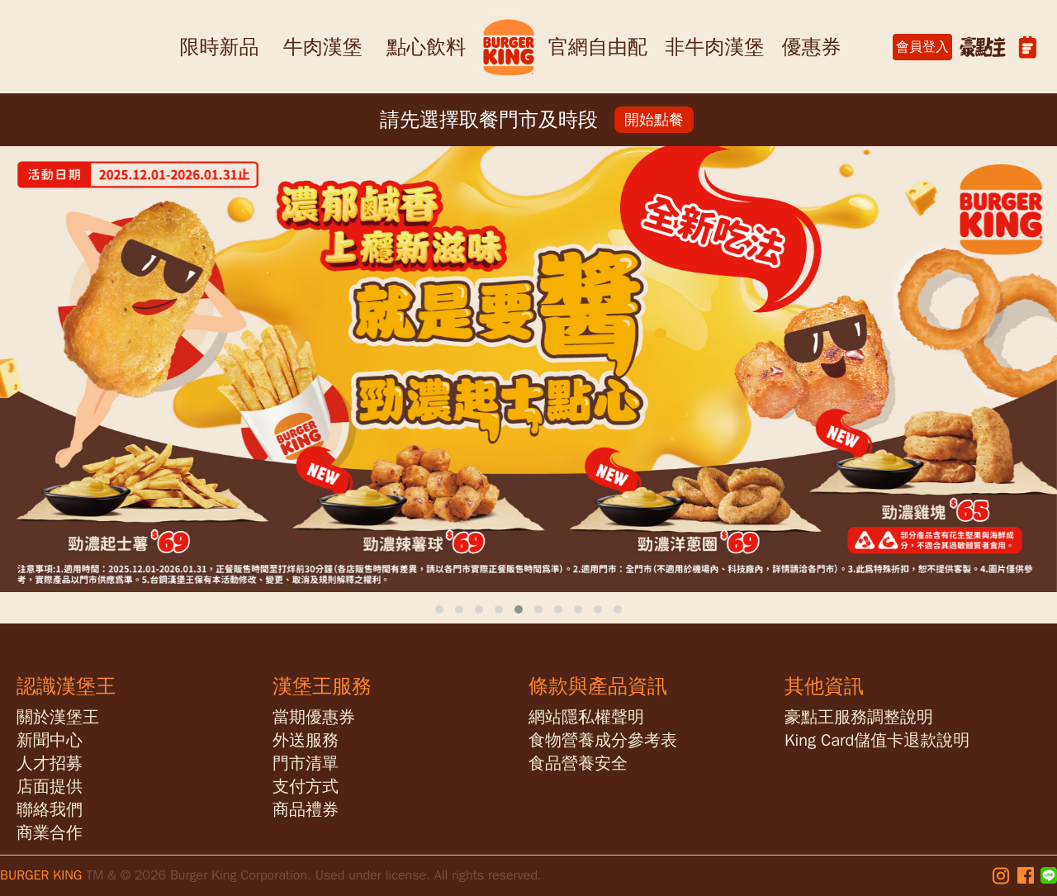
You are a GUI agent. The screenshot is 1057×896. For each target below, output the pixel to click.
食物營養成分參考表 (602, 740)
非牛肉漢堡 (714, 47)
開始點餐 (654, 120)
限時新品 (218, 47)
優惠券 (811, 47)
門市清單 (306, 763)
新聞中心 (50, 740)
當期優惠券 (314, 717)
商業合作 (50, 833)
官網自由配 (597, 47)
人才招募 (50, 763)
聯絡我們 (50, 809)
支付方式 (306, 786)
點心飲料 (426, 47)
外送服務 (306, 740)
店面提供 (50, 786)
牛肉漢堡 (323, 47)
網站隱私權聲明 (586, 717)
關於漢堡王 (58, 717)
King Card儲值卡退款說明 (876, 740)
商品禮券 (306, 809)
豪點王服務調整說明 (858, 717)
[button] (439, 609)
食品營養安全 (578, 763)
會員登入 (922, 47)
